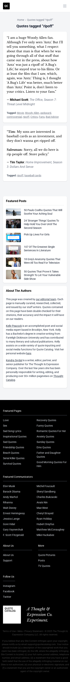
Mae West (42, 507)
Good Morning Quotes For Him (52, 464)
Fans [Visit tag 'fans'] (42, 116)
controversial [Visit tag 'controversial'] (14, 116)
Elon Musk (9, 486)
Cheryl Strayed (45, 513)
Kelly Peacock (14, 325)
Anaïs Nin (42, 502)
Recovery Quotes (46, 420)
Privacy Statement (33, 631)
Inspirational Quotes (15, 436)
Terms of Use (9, 631)
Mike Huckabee (45, 535)
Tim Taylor (17, 162)
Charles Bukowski (47, 496)
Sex (5, 425)
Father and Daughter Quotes (49, 454)
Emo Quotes (44, 447)
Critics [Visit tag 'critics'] (34, 116)
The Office (36, 99)
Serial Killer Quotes (13, 458)
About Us (8, 555)
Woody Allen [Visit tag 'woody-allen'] (32, 112)
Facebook (8, 591)
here (28, 353)
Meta (20, 631)
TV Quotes (44, 565)
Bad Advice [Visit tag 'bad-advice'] (52, 116)
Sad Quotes (9, 441)
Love (6, 420)
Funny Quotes (45, 425)
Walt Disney (9, 507)
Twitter (7, 596)
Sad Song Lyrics (12, 431)
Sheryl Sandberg (46, 491)
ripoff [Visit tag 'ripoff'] (26, 116)
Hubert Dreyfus (45, 524)
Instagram (9, 585)
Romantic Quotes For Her (51, 431)
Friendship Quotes (13, 447)
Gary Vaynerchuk (13, 529)
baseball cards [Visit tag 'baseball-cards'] (32, 175)
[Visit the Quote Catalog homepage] (6, 6)
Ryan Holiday (44, 518)
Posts (41, 560)
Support (7, 560)
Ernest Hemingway (14, 513)
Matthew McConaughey (50, 529)
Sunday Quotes (45, 441)
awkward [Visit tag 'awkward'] (45, 112)
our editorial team (46, 299)
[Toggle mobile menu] (65, 6)
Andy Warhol (10, 496)
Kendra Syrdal (14, 360)
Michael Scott (19, 99)
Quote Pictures (46, 555)
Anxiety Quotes (45, 436)
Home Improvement (39, 162)
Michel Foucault (46, 486)
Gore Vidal (9, 524)
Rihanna (8, 502)
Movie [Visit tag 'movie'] (20, 112)
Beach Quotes (11, 452)
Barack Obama (11, 491)
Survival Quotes (12, 463)
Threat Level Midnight (21, 104)
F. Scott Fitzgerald (13, 535)
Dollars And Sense (21, 167)
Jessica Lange (11, 518)
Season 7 (50, 99)
